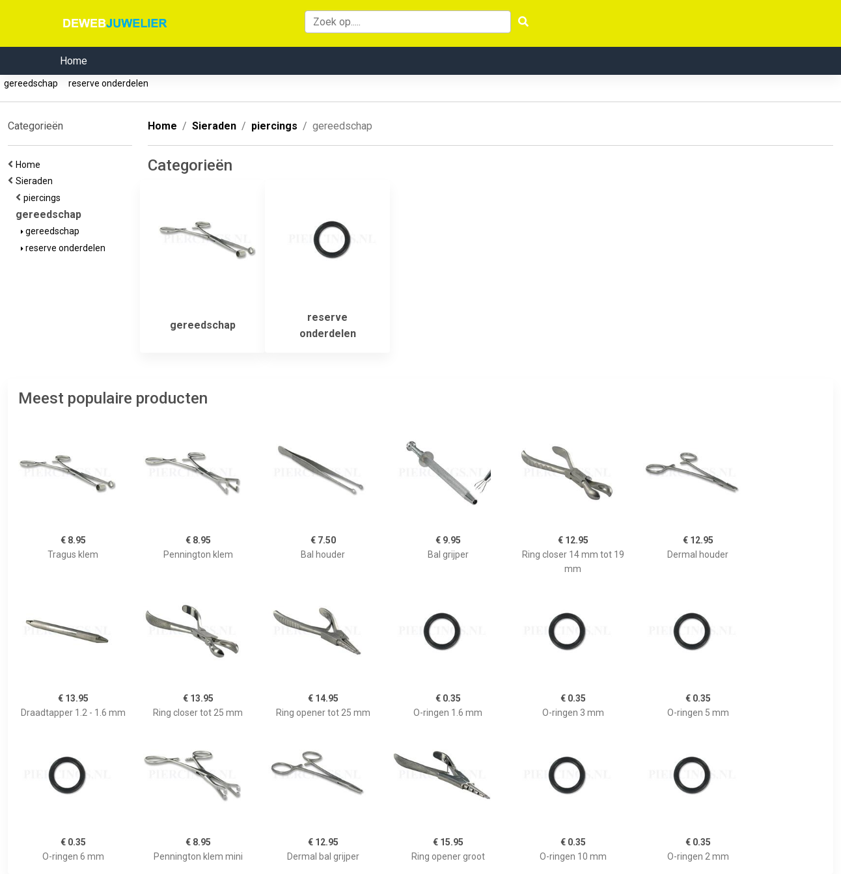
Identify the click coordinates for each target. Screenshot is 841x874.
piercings (43, 198)
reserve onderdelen (108, 83)
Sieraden (36, 181)
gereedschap (31, 83)
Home (73, 61)
